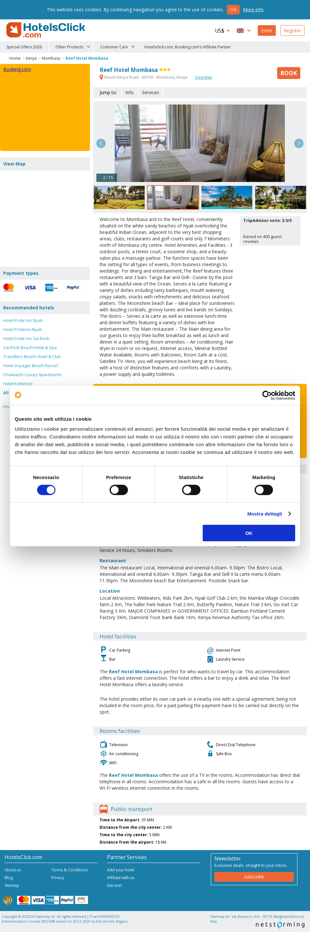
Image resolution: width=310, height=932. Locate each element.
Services (150, 92)
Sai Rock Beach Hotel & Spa (30, 347)
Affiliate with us (120, 877)
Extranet (114, 885)
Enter (266, 30)
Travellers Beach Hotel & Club (32, 356)
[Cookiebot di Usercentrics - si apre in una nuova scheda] (267, 395)
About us (13, 870)
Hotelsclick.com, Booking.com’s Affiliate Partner (187, 47)
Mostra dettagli (264, 513)
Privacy (57, 877)
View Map (203, 77)
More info (253, 9)
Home (15, 58)
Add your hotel (120, 870)
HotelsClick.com (46, 30)
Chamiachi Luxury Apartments (32, 374)
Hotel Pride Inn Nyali (23, 320)
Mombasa (51, 58)
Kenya (31, 58)
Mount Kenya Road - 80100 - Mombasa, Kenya (144, 77)
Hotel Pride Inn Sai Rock (26, 338)
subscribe (254, 877)
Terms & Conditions (69, 870)
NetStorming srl (280, 925)
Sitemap (12, 885)
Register (292, 30)
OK (249, 533)
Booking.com (17, 69)
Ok (233, 9)
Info (129, 92)
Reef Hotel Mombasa (86, 58)
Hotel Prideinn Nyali (22, 329)
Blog (9, 877)
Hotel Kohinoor (18, 383)
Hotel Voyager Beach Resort (30, 365)
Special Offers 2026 (24, 47)
